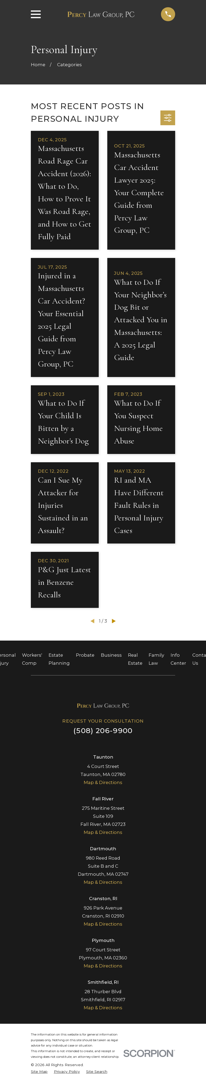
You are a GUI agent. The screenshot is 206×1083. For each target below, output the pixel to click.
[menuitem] (39, 1071)
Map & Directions (103, 782)
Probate (85, 655)
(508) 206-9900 (103, 730)
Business (111, 655)
